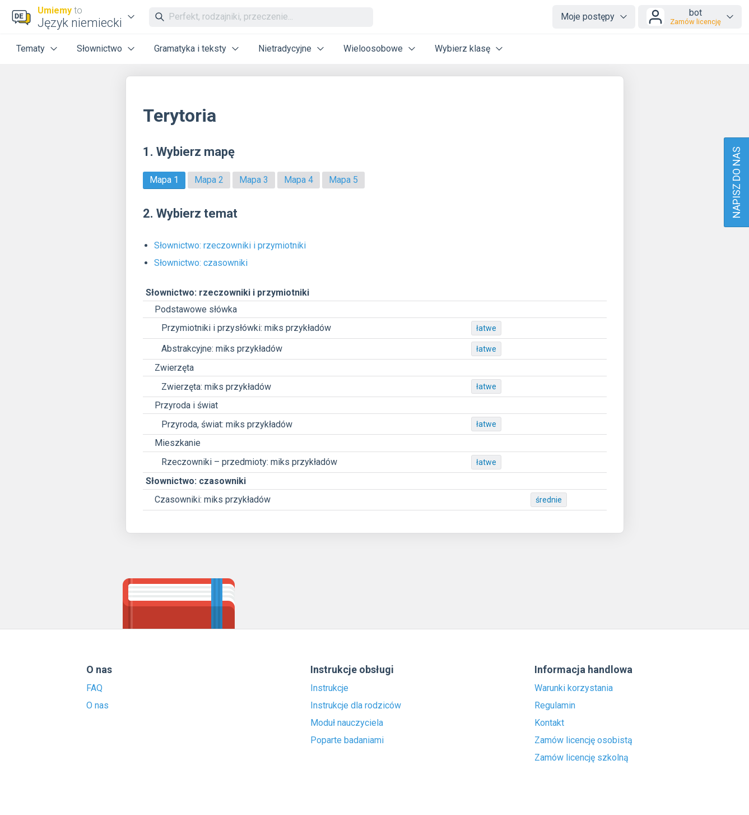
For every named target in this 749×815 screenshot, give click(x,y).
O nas (97, 706)
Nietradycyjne (284, 48)
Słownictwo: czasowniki (201, 262)
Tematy (30, 48)
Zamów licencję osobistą (583, 740)
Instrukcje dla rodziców (355, 706)
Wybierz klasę (462, 48)
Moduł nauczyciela (346, 723)
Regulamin (554, 706)
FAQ (94, 688)
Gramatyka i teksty (190, 48)
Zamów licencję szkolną (581, 758)
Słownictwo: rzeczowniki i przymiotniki (230, 245)
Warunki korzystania (573, 688)
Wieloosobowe (373, 48)
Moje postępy (588, 16)
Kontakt (549, 723)
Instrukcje (329, 688)
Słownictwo (99, 48)
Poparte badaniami (347, 740)
